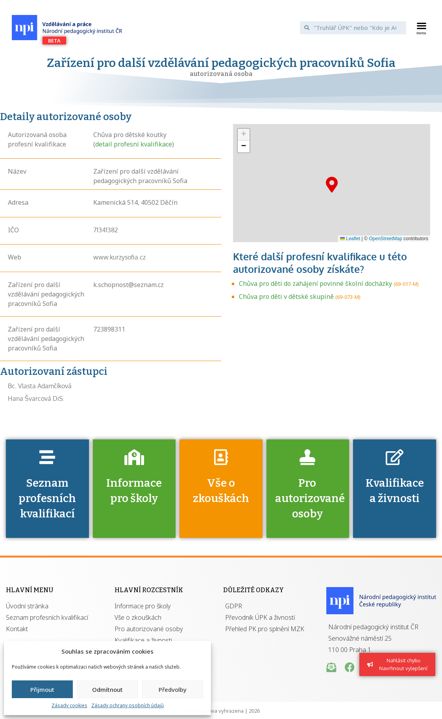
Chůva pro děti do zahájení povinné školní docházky (315, 283)
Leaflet (350, 238)
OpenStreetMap (385, 238)
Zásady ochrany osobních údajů (127, 705)
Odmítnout (107, 689)
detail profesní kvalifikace (133, 144)
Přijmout (42, 689)
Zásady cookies (69, 705)
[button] (421, 27)
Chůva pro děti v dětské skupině (286, 296)
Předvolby (173, 689)
